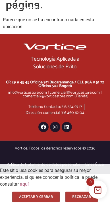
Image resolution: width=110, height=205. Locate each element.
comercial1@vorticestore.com (75, 92)
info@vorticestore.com (27, 92)
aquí (24, 184)
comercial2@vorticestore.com (48, 96)
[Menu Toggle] (82, 7)
